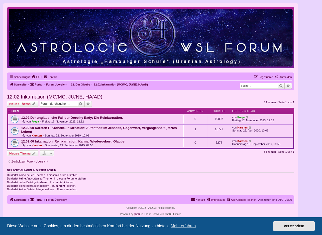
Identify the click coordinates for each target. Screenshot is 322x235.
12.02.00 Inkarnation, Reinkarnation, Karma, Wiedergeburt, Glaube (72, 141)
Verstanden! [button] (294, 226)
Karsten (37, 135)
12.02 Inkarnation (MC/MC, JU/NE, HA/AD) (54, 97)
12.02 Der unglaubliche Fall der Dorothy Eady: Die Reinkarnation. (72, 118)
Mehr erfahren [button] (183, 226)
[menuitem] (37, 77)
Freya (35, 121)
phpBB (137, 214)
